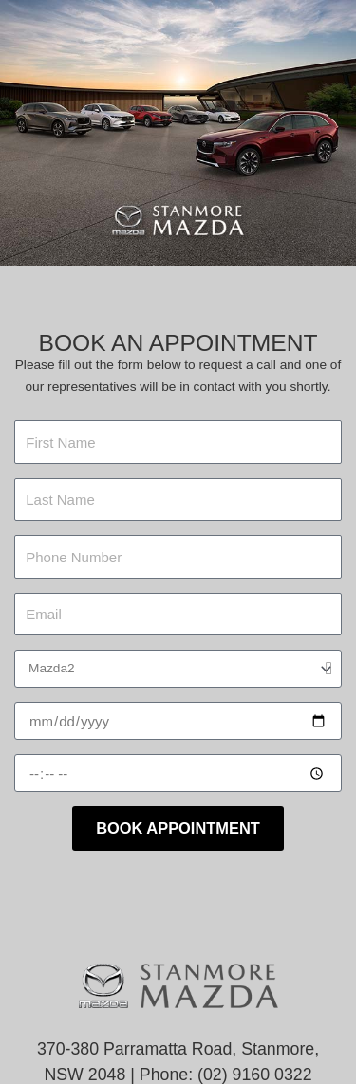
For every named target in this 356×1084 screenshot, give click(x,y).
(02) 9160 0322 (254, 1074)
